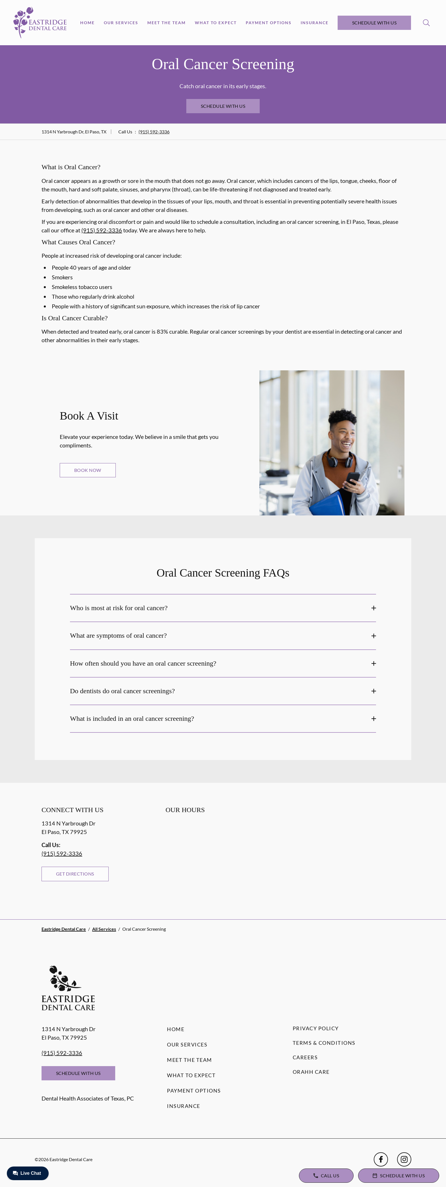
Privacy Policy (316, 1028)
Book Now (87, 470)
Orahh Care (311, 1072)
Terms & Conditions (324, 1043)
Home (87, 22)
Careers (305, 1057)
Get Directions (75, 873)
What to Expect (216, 22)
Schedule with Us (374, 22)
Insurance (315, 22)
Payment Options (269, 22)
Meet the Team (166, 22)
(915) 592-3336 (154, 131)
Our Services (121, 22)
